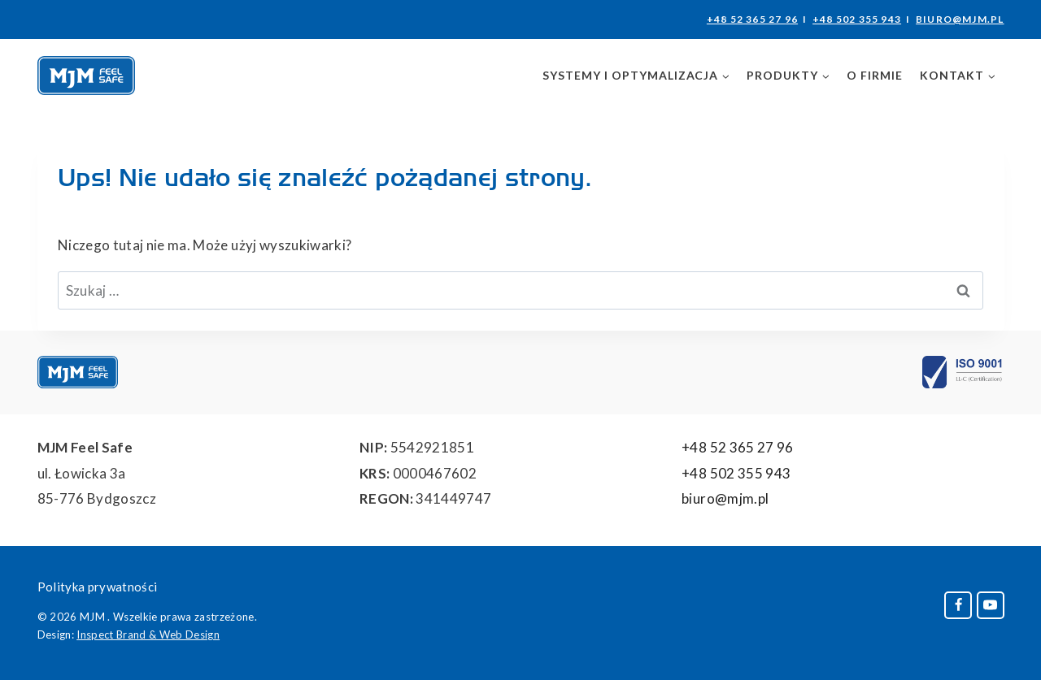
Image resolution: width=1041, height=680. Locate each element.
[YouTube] (990, 605)
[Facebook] (958, 605)
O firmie (875, 75)
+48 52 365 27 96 (752, 19)
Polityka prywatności (97, 586)
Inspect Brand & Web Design (148, 634)
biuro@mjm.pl (960, 19)
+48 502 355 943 (856, 19)
